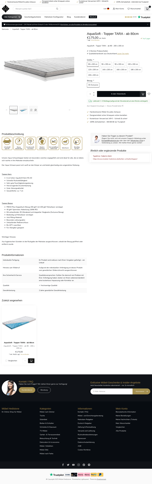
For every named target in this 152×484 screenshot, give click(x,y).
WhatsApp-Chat (137, 140)
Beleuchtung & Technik (48, 438)
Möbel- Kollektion (46, 446)
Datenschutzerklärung (86, 442)
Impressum (82, 438)
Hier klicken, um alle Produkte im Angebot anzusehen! (78, 24)
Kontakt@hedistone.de (110, 140)
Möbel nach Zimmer (47, 412)
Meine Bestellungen (123, 416)
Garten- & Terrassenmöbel (50, 435)
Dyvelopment (101, 479)
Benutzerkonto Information (126, 412)
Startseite (5, 29)
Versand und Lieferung (86, 431)
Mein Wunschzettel (123, 423)
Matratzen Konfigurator (53, 17)
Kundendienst (79, 17)
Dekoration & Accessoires (49, 442)
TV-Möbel (43, 431)
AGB (79, 446)
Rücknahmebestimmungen (88, 435)
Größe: (90, 60)
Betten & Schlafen (47, 423)
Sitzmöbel (43, 419)
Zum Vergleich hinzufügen (95, 106)
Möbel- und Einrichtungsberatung (90, 416)
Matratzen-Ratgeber (85, 419)
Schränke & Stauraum (48, 427)
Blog (69, 17)
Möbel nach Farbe (46, 453)
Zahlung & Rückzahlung (87, 427)
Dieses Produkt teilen (115, 106)
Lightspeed (85, 479)
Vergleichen (12, 361)
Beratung (44, 390)
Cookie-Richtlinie (84, 450)
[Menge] (25, 360)
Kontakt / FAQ (83, 412)
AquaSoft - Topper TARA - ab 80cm (25, 29)
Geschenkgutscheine (32, 17)
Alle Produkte (121, 431)
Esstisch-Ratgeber (85, 423)
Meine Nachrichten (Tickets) (126, 419)
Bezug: (90, 80)
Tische (42, 416)
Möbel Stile (44, 450)
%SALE (93, 17)
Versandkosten (95, 40)
